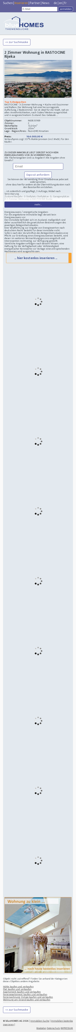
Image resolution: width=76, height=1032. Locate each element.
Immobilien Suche (39, 1021)
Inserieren (21, 3)
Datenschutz (53, 1028)
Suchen (8, 3)
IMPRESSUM (67, 1028)
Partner (35, 3)
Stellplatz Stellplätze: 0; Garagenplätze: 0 (37, 197)
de (55, 3)
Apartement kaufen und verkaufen (22, 992)
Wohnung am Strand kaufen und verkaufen (26, 999)
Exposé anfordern (38, 174)
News (45, 3)
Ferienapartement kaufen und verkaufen (25, 994)
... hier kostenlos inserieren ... (35, 258)
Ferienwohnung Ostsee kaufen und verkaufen (28, 997)
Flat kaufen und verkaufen (17, 989)
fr (65, 3)
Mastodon (41, 1028)
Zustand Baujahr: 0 (15, 196)
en (60, 3)
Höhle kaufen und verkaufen (18, 986)
